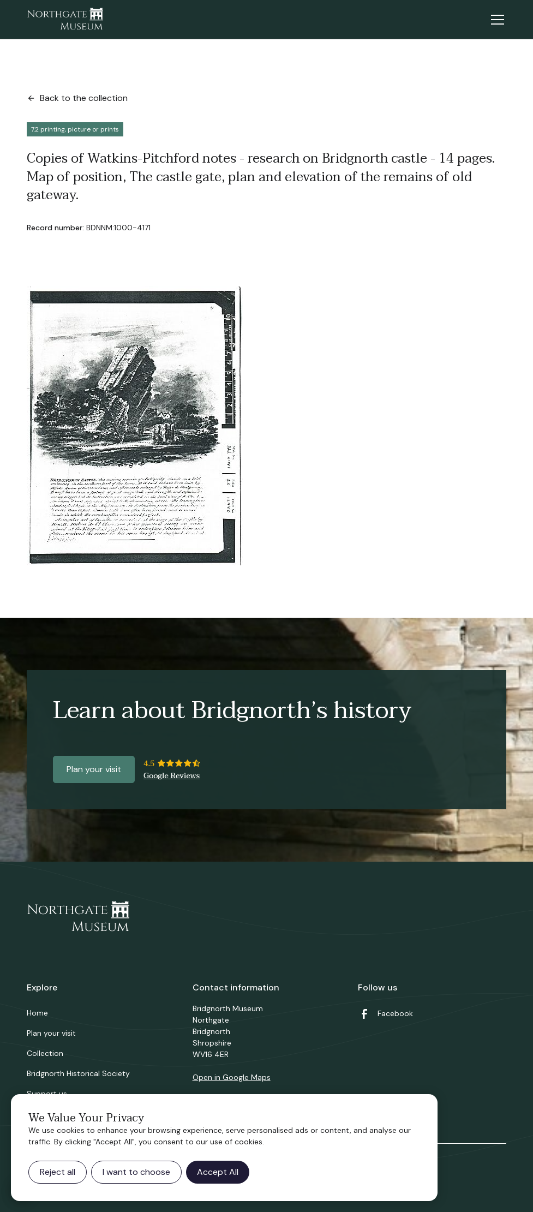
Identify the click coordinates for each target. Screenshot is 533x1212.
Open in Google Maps (232, 1077)
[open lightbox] (135, 425)
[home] (65, 20)
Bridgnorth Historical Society (78, 1073)
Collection (45, 1053)
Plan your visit (94, 769)
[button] (495, 20)
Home (37, 1013)
